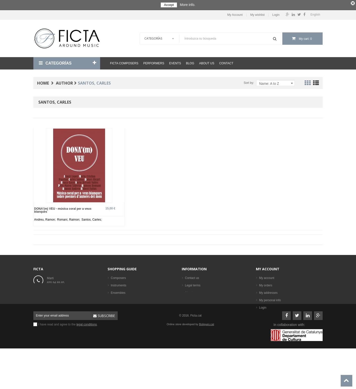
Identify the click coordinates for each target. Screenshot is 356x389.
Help (188, 299)
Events (175, 62)
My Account (235, 14)
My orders (265, 284)
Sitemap (190, 307)
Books (115, 299)
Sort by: (249, 82)
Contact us (192, 277)
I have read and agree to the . (68, 358)
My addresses (268, 292)
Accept (169, 5)
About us (206, 62)
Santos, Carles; (91, 219)
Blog (190, 62)
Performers (153, 62)
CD (113, 314)
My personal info (270, 299)
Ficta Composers (124, 62)
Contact (226, 62)
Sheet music (119, 307)
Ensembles (118, 292)
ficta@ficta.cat (56, 292)
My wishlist (257, 14)
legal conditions (86, 358)
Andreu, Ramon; (45, 219)
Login (275, 14)
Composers (118, 277)
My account (267, 268)
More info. (187, 5)
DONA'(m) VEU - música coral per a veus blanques (62, 209)
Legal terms (192, 284)
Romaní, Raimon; (69, 219)
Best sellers (118, 329)
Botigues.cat (206, 358)
